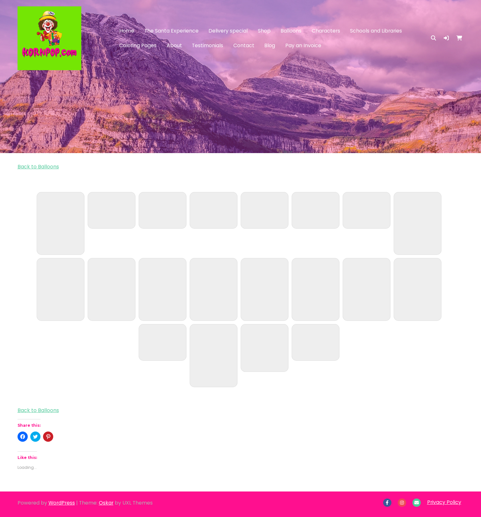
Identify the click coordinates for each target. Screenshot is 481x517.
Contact (243, 45)
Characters (326, 30)
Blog (269, 45)
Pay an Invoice (303, 45)
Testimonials (207, 45)
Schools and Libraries (376, 30)
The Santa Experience (171, 30)
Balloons (291, 30)
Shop (264, 30)
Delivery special (228, 30)
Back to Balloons (38, 166)
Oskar (106, 502)
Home (126, 30)
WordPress (61, 502)
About (174, 45)
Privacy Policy (444, 502)
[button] (446, 38)
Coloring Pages (138, 45)
